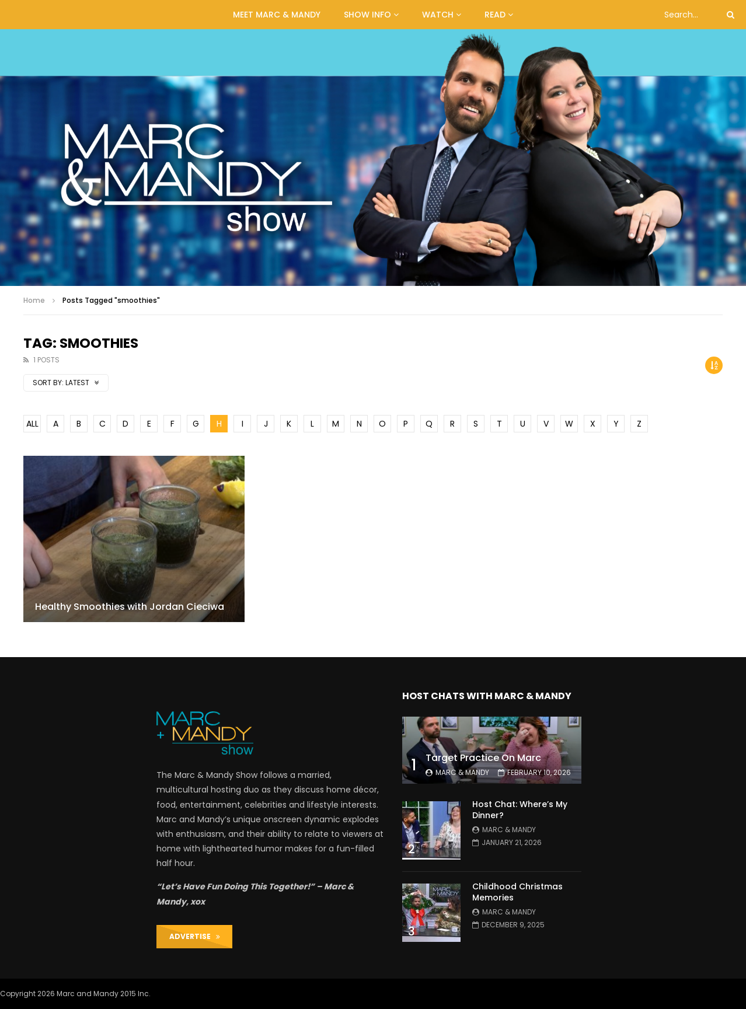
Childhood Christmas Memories (517, 892)
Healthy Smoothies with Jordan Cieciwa (129, 606)
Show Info (367, 14)
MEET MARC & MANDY (276, 14)
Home (34, 300)
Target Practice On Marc (483, 757)
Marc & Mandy (462, 772)
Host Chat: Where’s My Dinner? (519, 809)
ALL (32, 424)
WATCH (438, 14)
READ (495, 14)
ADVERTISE (194, 936)
